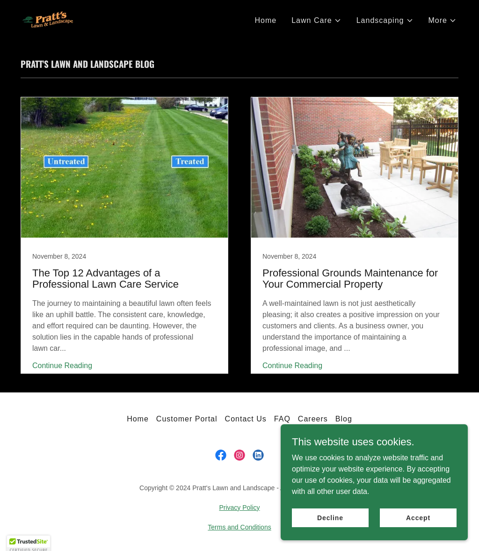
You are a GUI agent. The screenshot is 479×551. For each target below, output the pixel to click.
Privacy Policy (239, 507)
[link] (47, 19)
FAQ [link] (282, 419)
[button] (316, 20)
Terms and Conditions (239, 527)
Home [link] (265, 20)
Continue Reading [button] (62, 366)
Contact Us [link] (246, 419)
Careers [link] (313, 419)
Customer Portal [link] (187, 419)
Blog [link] (343, 419)
